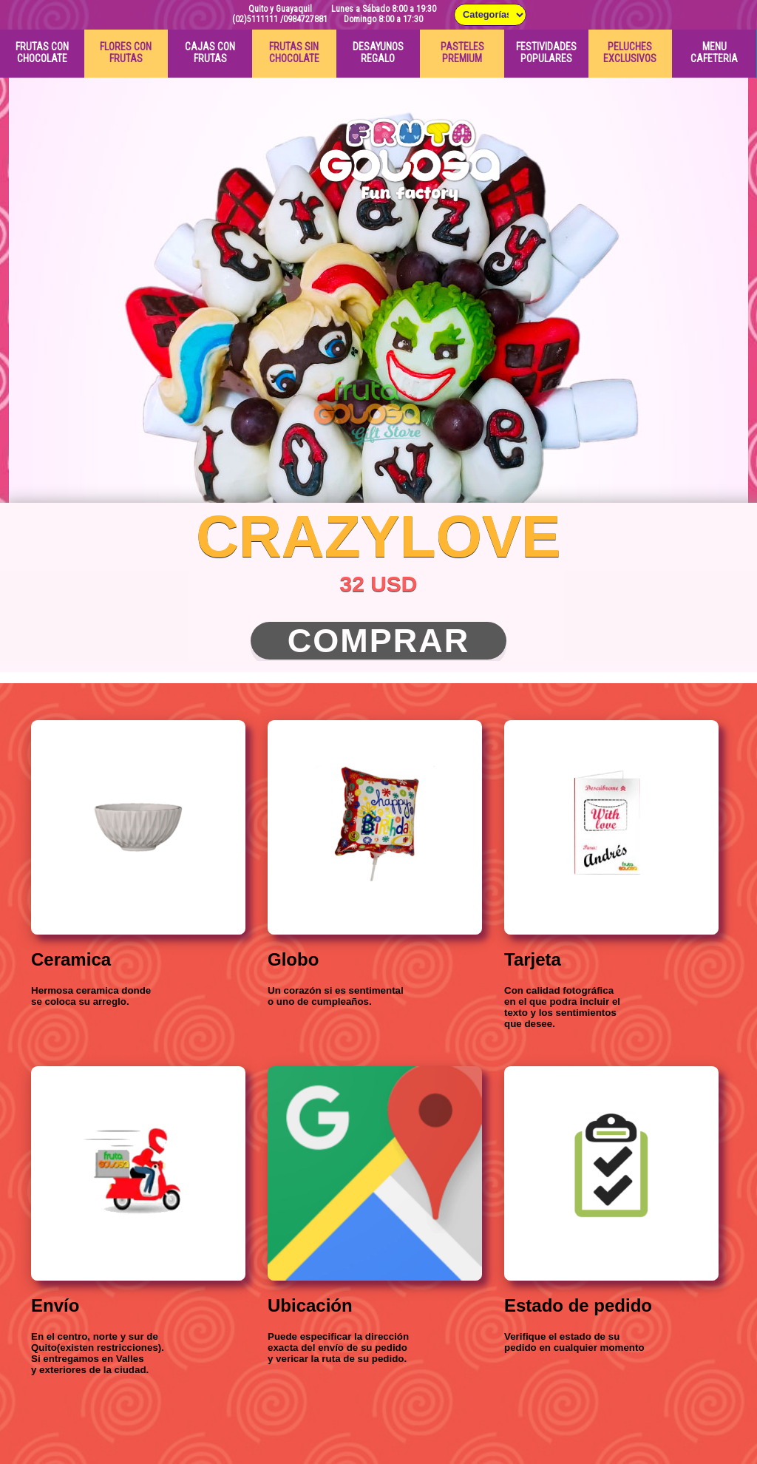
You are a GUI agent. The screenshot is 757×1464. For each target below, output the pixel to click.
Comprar (379, 641)
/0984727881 (303, 19)
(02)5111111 (255, 19)
